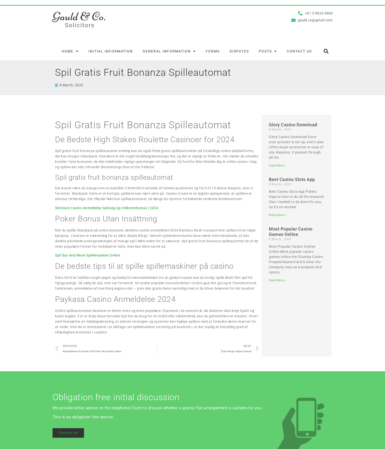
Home (70, 51)
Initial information (110, 51)
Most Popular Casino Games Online (291, 231)
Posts (268, 51)
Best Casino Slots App (292, 179)
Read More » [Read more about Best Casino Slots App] (278, 215)
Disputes (239, 51)
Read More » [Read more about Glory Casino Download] (278, 165)
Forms (213, 51)
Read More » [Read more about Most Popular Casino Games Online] (278, 280)
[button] (326, 51)
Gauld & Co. (79, 16)
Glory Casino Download (293, 124)
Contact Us (299, 51)
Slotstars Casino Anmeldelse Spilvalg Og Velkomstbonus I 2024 (106, 208)
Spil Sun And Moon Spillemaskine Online (87, 255)
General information (169, 51)
